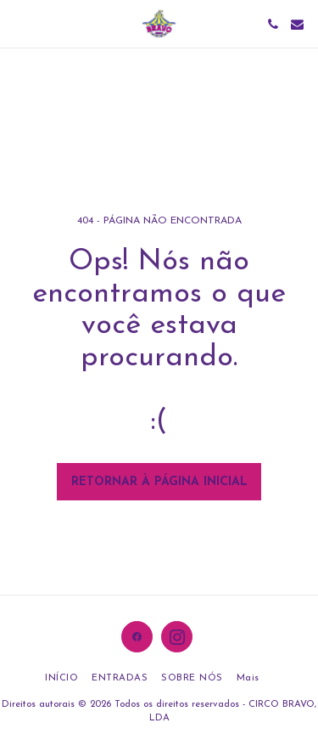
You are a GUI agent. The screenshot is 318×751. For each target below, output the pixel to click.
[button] (18, 23)
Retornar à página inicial (159, 482)
